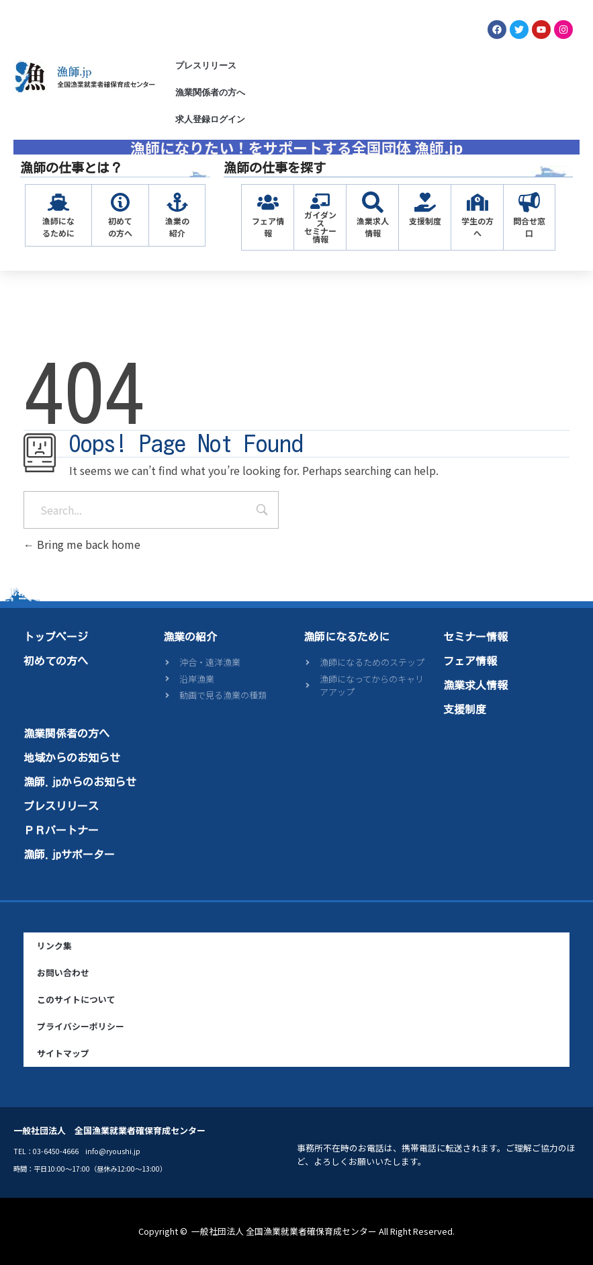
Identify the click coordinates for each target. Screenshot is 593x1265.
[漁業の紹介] (177, 202)
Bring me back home (82, 544)
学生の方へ (477, 226)
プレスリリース (205, 65)
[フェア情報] (268, 202)
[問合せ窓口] (529, 202)
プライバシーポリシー (80, 1026)
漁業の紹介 (177, 226)
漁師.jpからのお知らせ (80, 782)
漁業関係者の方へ (210, 92)
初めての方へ (120, 226)
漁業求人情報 (373, 226)
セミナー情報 (475, 636)
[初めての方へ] (120, 202)
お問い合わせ (63, 972)
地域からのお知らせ (72, 757)
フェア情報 (268, 226)
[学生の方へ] (477, 202)
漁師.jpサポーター (69, 854)
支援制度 (425, 220)
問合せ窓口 (529, 226)
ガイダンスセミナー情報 (320, 227)
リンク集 (54, 945)
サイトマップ (63, 1053)
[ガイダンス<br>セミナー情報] (320, 201)
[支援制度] (425, 202)
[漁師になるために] (58, 202)
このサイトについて (76, 999)
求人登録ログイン (210, 119)
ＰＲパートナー (61, 830)
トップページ (56, 636)
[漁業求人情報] (372, 202)
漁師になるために (58, 226)
